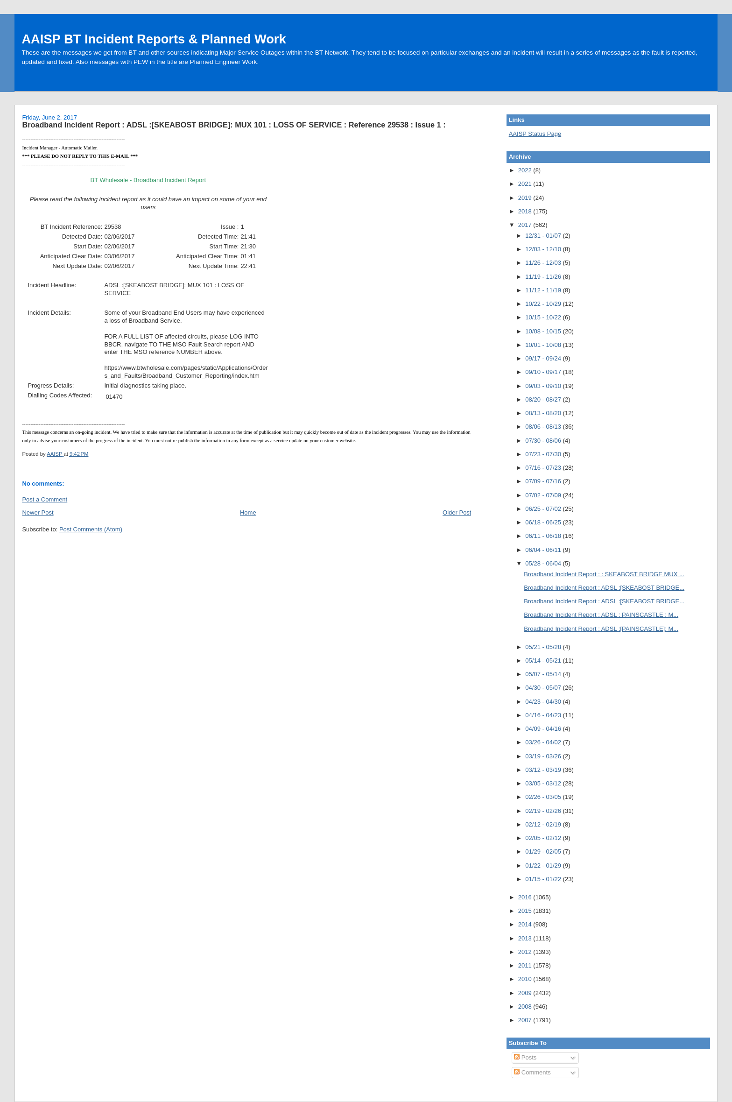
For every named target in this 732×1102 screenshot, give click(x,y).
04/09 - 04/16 (544, 728)
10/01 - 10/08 (544, 344)
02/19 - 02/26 (544, 810)
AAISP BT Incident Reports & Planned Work (153, 39)
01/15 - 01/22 (544, 879)
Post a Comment (44, 499)
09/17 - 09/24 (544, 358)
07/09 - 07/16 (544, 481)
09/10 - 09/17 (544, 371)
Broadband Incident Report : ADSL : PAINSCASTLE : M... (601, 614)
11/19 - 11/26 (544, 276)
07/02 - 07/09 (544, 495)
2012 (526, 951)
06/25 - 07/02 (544, 508)
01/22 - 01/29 (544, 865)
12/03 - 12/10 (544, 249)
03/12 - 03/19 (544, 769)
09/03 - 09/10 (544, 385)
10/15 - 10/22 (544, 317)
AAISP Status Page (535, 133)
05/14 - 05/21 (544, 660)
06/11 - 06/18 (544, 535)
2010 (526, 978)
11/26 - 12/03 (544, 262)
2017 (526, 224)
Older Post (457, 512)
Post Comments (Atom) (90, 529)
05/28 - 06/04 (544, 563)
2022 (526, 170)
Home (248, 512)
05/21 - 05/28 (544, 646)
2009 (526, 992)
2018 (526, 211)
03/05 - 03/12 (544, 783)
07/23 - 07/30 (544, 454)
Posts (525, 1057)
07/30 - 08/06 (544, 440)
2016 (526, 897)
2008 (526, 1006)
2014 (526, 924)
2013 (526, 938)
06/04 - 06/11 (544, 549)
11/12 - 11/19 (544, 290)
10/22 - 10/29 (544, 303)
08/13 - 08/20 (544, 413)
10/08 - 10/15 (544, 331)
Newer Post (37, 512)
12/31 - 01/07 (544, 235)
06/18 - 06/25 (544, 522)
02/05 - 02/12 (544, 837)
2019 (526, 197)
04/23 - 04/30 (544, 701)
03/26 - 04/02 (544, 742)
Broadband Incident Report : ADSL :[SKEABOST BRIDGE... (604, 587)
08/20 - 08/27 (544, 399)
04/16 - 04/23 (544, 715)
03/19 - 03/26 (544, 756)
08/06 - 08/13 (544, 426)
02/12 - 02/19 (544, 824)
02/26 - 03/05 (544, 796)
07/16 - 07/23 (544, 467)
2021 (526, 183)
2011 (526, 965)
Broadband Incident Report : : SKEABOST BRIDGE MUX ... (604, 574)
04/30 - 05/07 (544, 687)
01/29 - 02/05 (544, 851)
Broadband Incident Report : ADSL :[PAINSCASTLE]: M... (601, 628)
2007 (526, 1020)
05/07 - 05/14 (544, 674)
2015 (526, 910)
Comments (532, 1072)
